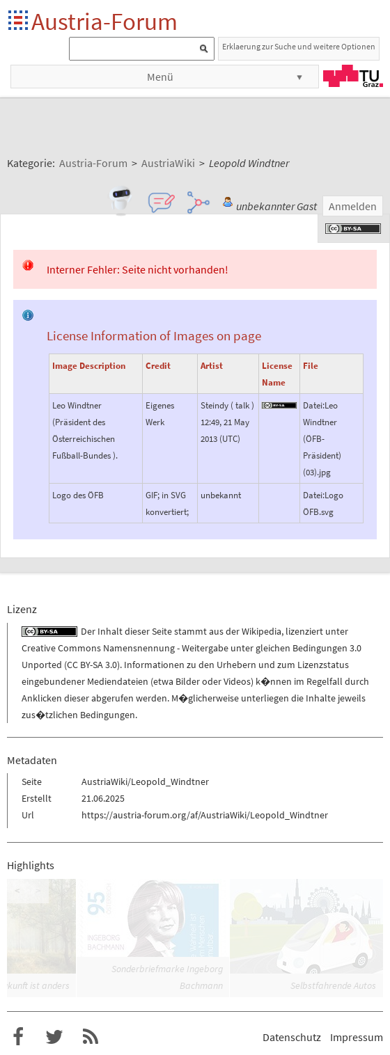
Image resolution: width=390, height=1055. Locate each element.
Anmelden (353, 206)
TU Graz (353, 76)
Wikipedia (261, 631)
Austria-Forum (104, 21)
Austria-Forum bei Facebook (18, 1037)
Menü (160, 77)
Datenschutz (292, 1037)
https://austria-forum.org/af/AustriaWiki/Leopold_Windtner (204, 815)
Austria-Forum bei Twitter (54, 1037)
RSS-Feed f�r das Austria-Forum (90, 1037)
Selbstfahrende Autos (333, 985)
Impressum (356, 1037)
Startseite (19, 21)
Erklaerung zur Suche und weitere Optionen (298, 46)
